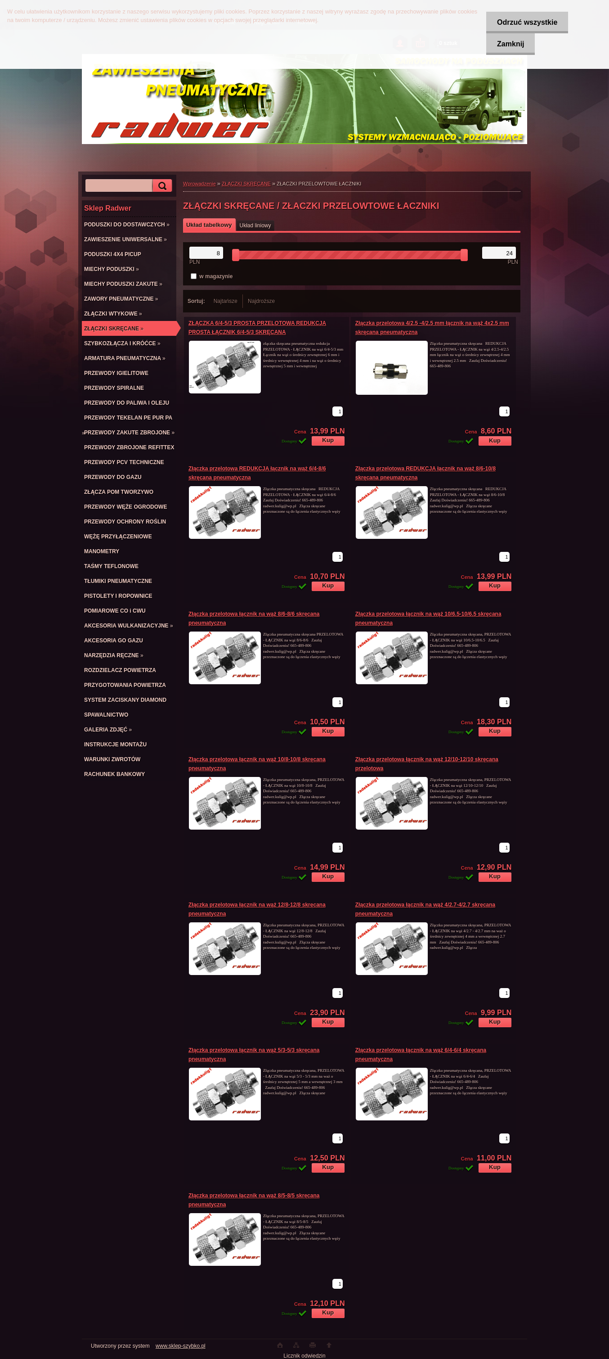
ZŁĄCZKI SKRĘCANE (246, 183)
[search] (161, 185)
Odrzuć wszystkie (526, 22)
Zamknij (509, 44)
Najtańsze (225, 301)
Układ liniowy (255, 225)
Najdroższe (261, 301)
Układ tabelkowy (209, 224)
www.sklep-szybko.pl (181, 1346)
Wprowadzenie (199, 183)
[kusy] (337, 411)
